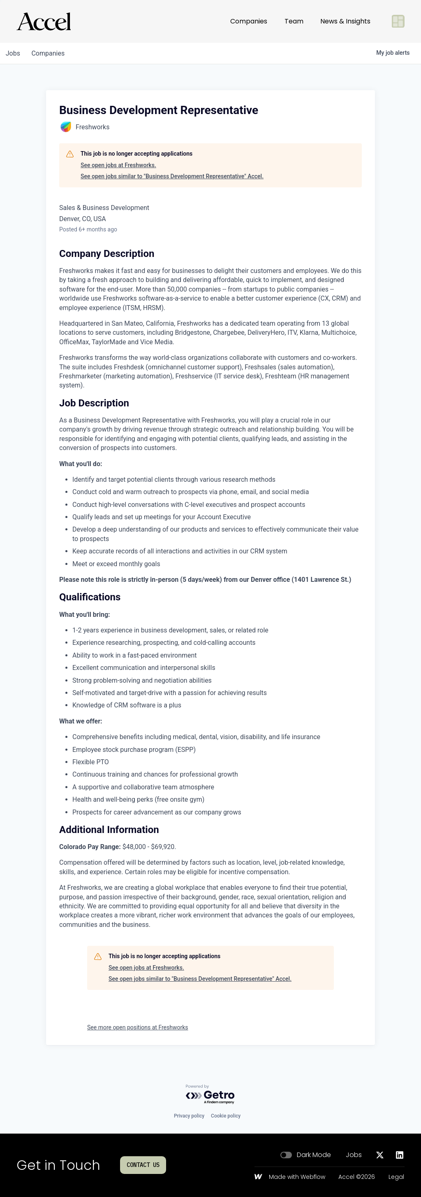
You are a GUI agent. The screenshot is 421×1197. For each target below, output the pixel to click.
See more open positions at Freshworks (137, 1027)
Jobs (354, 1155)
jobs (14, 53)
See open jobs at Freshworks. (118, 165)
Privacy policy (189, 1116)
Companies (248, 21)
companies (50, 53)
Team (294, 21)
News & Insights (345, 21)
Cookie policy (226, 1116)
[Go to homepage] (43, 21)
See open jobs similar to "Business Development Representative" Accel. (172, 176)
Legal (396, 1177)
